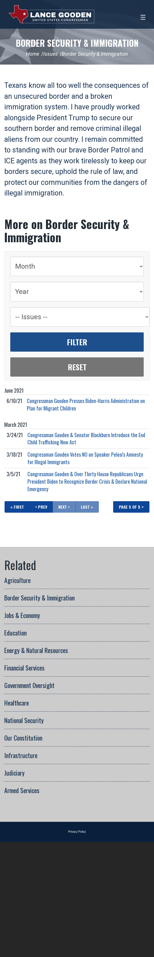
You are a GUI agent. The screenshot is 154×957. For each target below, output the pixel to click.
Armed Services (21, 790)
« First (17, 507)
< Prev (41, 507)
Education (15, 632)
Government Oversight (29, 685)
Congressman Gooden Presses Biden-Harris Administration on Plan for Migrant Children (86, 404)
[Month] (77, 266)
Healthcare (16, 702)
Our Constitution (23, 737)
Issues (50, 54)
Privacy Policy (77, 831)
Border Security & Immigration (77, 42)
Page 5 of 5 (131, 507)
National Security (24, 720)
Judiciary (14, 772)
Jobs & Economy (22, 615)
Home (32, 54)
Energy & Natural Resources (36, 650)
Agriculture (17, 580)
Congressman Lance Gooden (51, 14)
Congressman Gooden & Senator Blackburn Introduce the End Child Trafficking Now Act (86, 438)
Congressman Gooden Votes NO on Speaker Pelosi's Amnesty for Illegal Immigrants (85, 458)
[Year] (77, 291)
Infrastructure (20, 755)
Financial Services (24, 667)
